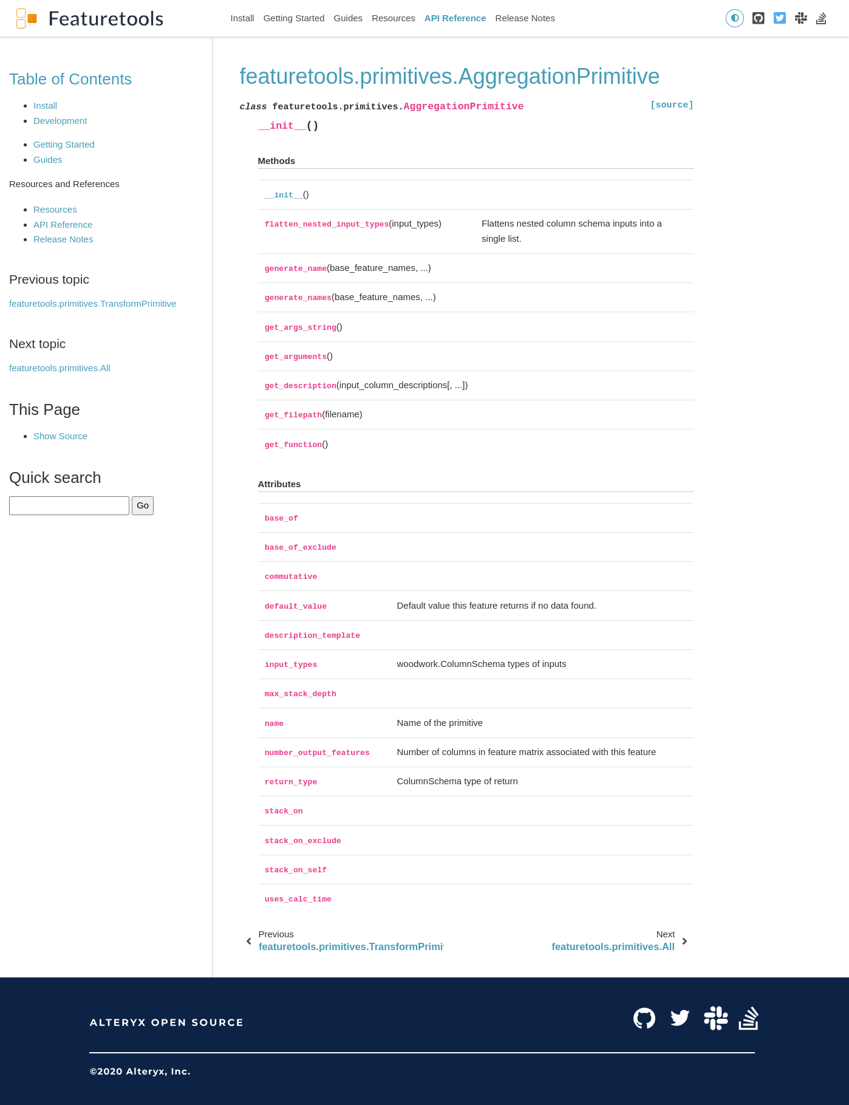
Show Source (60, 436)
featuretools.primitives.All (60, 368)
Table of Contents (70, 79)
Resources (393, 18)
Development (60, 120)
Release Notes (525, 18)
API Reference (455, 18)
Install (242, 18)
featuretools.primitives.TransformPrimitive (92, 303)
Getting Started (294, 18)
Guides (348, 18)
